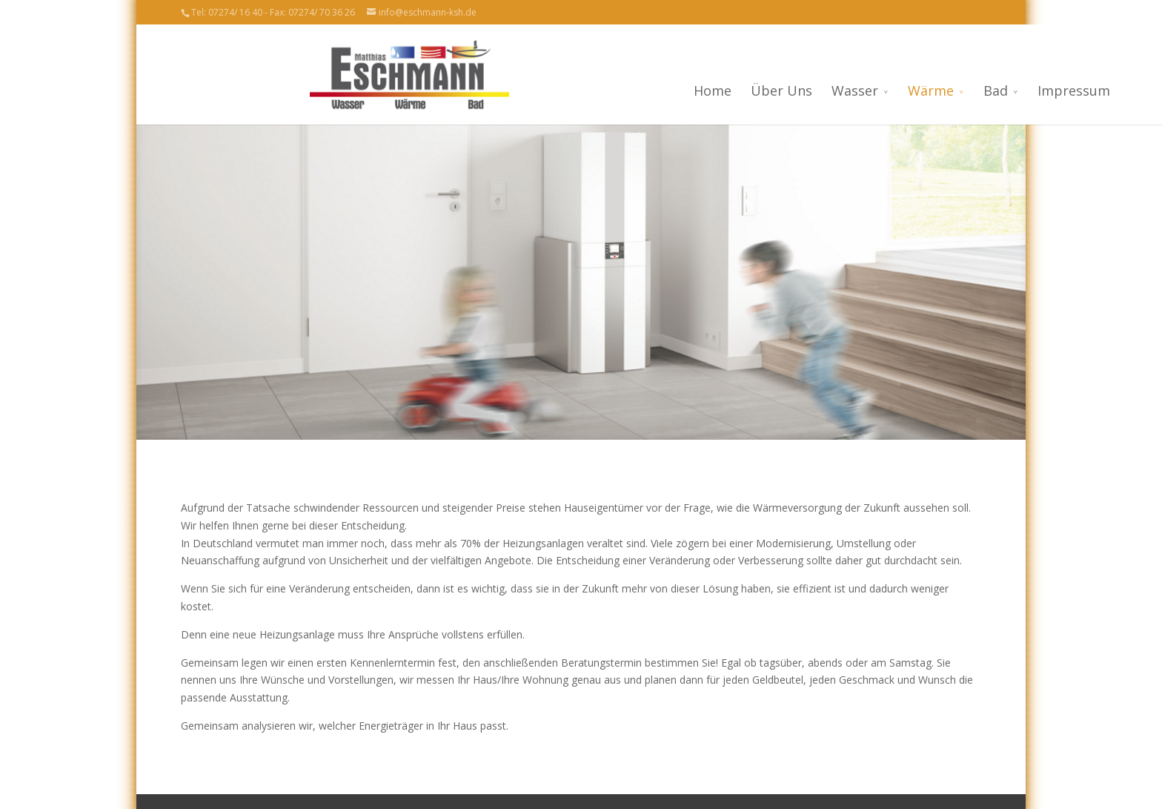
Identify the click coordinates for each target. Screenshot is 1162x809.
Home (583, 90)
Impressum (945, 90)
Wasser (726, 90)
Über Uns (652, 90)
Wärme (802, 90)
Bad (866, 90)
